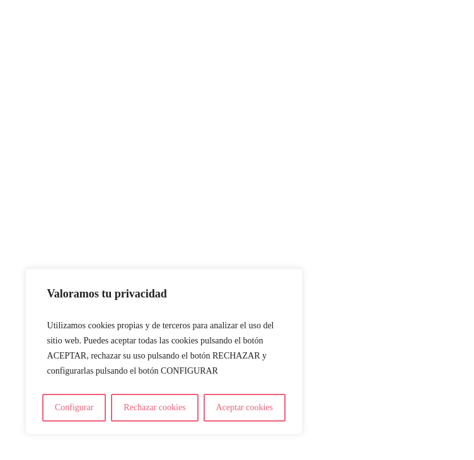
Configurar (74, 407)
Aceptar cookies (244, 407)
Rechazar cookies (154, 407)
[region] (164, 351)
